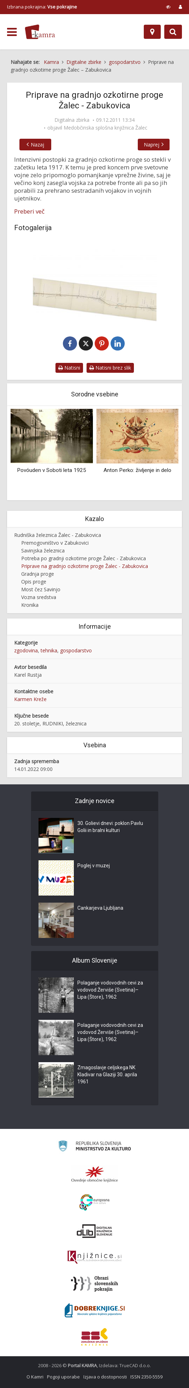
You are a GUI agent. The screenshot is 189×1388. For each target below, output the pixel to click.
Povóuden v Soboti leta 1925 (51, 470)
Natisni (69, 367)
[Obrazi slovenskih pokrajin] (94, 1284)
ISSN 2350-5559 (146, 1377)
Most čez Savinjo (40, 589)
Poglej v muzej (93, 865)
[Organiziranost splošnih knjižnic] (94, 1174)
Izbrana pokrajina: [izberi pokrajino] (42, 7)
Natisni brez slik (110, 367)
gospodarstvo (76, 650)
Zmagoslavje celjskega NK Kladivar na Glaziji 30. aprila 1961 (107, 1074)
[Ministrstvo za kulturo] (94, 1147)
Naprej (151, 144)
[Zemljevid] (152, 32)
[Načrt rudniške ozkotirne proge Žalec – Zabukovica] (94, 281)
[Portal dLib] (94, 1231)
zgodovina (26, 650)
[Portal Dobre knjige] (95, 1310)
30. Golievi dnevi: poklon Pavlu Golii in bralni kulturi (110, 826)
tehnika (49, 650)
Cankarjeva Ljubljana (100, 908)
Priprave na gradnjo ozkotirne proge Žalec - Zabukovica (84, 566)
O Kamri (34, 1377)
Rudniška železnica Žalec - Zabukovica (57, 535)
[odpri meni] (12, 32)
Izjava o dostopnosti (105, 1377)
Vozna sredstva (38, 597)
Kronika (30, 605)
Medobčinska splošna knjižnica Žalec (105, 128)
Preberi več (29, 211)
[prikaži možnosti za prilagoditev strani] (168, 7)
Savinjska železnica (43, 550)
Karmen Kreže (30, 699)
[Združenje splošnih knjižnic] (94, 1337)
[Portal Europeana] (94, 1202)
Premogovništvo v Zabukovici (55, 542)
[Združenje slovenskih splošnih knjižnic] (94, 1257)
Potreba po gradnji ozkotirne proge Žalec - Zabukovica (83, 558)
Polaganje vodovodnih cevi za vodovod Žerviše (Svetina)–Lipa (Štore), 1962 (110, 990)
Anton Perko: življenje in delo (137, 470)
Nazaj (37, 144)
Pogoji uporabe (63, 1377)
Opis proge (33, 581)
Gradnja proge (37, 573)
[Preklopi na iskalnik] (173, 32)
